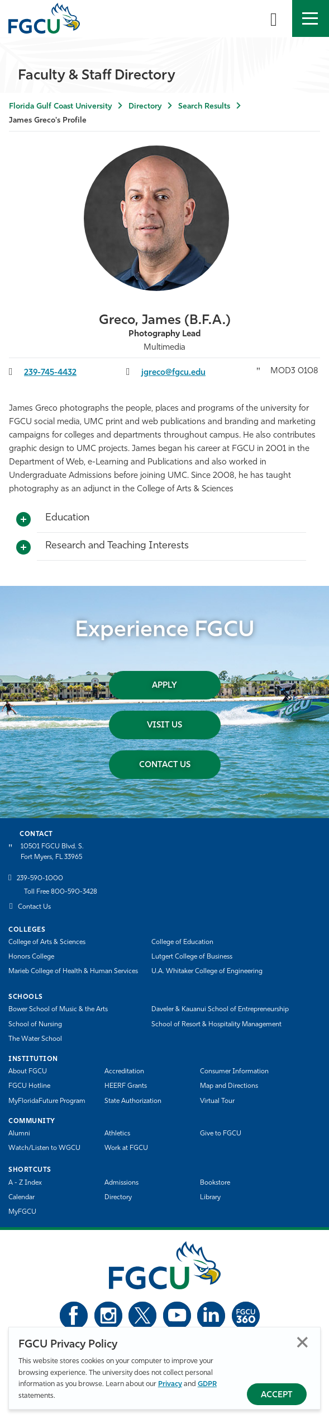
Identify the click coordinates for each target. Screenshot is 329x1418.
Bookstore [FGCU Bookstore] (215, 1183)
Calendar (21, 1197)
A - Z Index (25, 1183)
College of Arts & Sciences (46, 942)
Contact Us (164, 765)
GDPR (207, 1384)
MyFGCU (22, 1212)
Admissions (121, 1183)
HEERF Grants (125, 1086)
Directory (144, 106)
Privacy (170, 1384)
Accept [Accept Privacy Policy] (277, 1395)
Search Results (204, 106)
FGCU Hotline (29, 1086)
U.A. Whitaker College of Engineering (207, 971)
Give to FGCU (220, 1133)
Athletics (117, 1133)
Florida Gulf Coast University (60, 106)
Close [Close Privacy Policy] (302, 1342)
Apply (164, 686)
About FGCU (27, 1071)
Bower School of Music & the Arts (58, 1009)
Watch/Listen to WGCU (44, 1148)
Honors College (31, 957)
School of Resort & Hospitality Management (216, 1024)
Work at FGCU (126, 1148)
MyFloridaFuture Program (46, 1101)
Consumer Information (234, 1071)
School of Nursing (35, 1024)
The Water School (35, 1039)
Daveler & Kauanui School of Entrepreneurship (220, 1009)
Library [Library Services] (210, 1197)
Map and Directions (229, 1086)
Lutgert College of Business (191, 957)
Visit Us (164, 725)
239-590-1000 (40, 878)
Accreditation (124, 1071)
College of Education (182, 942)
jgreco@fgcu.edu (173, 373)
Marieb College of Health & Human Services (73, 971)
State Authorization (132, 1101)
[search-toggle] (273, 18)
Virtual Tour (217, 1101)
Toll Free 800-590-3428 (60, 892)
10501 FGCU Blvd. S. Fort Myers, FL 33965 (52, 852)
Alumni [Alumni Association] (19, 1133)
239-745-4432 (50, 373)
